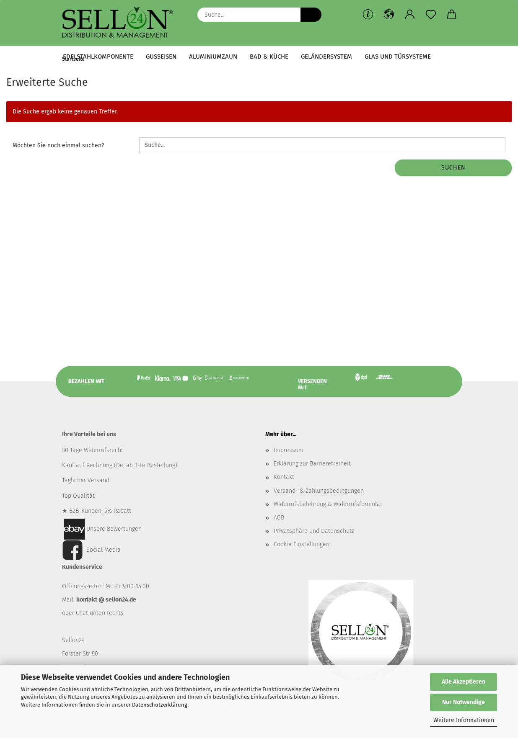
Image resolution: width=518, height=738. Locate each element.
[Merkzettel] (430, 14)
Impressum (288, 453)
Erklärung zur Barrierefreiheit (312, 466)
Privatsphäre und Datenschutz (314, 533)
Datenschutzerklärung (159, 705)
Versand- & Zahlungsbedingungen (319, 493)
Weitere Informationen (463, 720)
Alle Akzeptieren (463, 681)
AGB (279, 520)
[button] (388, 14)
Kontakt (284, 479)
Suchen (453, 170)
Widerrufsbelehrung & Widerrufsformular (328, 506)
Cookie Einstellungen (301, 547)
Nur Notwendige (463, 702)
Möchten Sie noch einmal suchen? (58, 148)
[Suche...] (310, 15)
